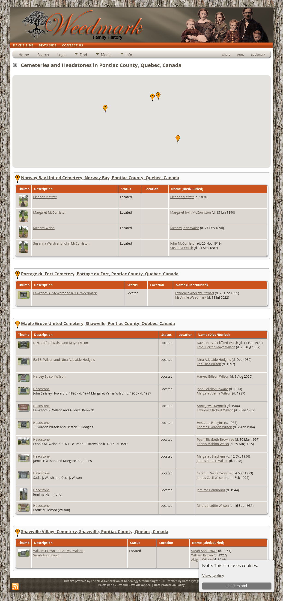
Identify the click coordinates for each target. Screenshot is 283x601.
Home (23, 54)
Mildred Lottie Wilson (213, 505)
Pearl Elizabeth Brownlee (215, 439)
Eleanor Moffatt (45, 197)
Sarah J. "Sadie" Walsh (213, 473)
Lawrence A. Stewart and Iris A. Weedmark (65, 293)
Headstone (41, 389)
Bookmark (258, 54)
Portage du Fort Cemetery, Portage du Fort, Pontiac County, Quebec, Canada (100, 273)
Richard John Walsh (184, 228)
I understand (236, 586)
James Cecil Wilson (211, 477)
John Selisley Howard (212, 389)
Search (43, 54)
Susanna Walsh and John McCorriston (61, 243)
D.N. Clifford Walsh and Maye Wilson (60, 342)
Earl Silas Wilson (209, 364)
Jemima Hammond (211, 490)
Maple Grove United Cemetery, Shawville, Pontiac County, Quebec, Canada (98, 323)
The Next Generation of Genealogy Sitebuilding (123, 581)
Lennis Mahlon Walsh (213, 444)
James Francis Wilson (212, 460)
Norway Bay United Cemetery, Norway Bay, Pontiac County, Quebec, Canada (100, 177)
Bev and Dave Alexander (133, 585)
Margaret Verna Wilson (214, 393)
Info (128, 54)
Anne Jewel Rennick (211, 406)
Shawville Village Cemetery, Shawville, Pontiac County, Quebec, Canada (94, 531)
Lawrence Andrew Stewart (194, 293)
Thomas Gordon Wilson (214, 427)
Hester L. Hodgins (210, 422)
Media (106, 54)
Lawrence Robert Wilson (215, 410)
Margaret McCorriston (49, 212)
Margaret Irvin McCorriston (190, 212)
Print (240, 54)
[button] (178, 139)
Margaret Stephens (211, 456)
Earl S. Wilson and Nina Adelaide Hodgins (64, 359)
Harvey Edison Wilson (49, 376)
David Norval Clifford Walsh (217, 342)
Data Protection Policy (169, 585)
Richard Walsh (44, 228)
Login (62, 54)
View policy (213, 575)
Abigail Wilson (201, 559)
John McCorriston (183, 243)
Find (83, 54)
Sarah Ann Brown (204, 551)
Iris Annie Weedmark (190, 297)
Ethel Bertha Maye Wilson (216, 347)
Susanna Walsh (181, 248)
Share (226, 54)
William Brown (202, 555)
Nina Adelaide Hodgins (214, 359)
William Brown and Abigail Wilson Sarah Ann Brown (58, 553)
